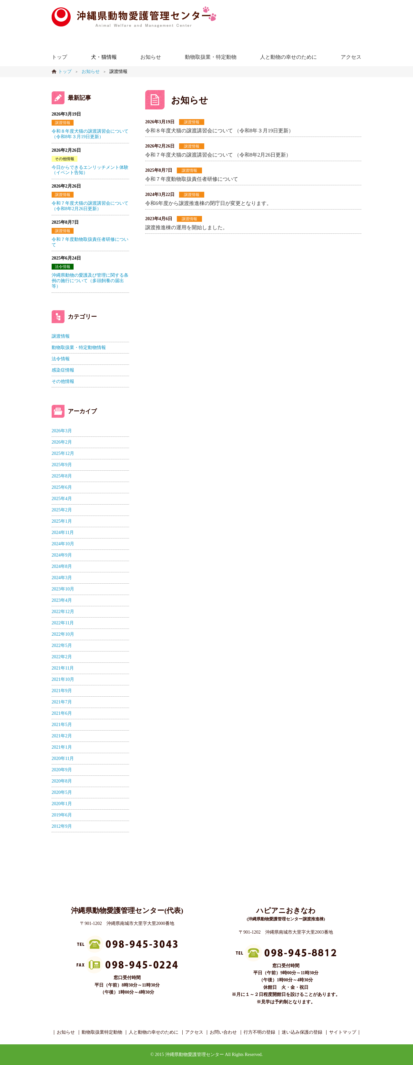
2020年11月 (63, 758)
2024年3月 (62, 577)
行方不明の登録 (259, 1032)
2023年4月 (62, 600)
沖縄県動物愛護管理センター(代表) (127, 910)
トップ (59, 57)
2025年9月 (62, 464)
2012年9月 (62, 826)
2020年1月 (62, 803)
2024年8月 (62, 566)
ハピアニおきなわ (286, 910)
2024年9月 (62, 555)
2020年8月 (62, 781)
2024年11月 (63, 532)
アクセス (351, 57)
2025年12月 (63, 453)
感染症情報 (63, 370)
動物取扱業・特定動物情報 (79, 347)
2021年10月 (63, 679)
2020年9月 (62, 769)
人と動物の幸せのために (288, 57)
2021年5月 (62, 724)
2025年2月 (62, 509)
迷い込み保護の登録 (302, 1032)
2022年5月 (62, 645)
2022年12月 (63, 611)
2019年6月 (62, 815)
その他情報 (64, 159)
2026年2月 (62, 442)
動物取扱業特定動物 (102, 1032)
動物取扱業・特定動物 (211, 57)
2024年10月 (63, 543)
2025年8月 (62, 476)
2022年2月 (62, 656)
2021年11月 (63, 668)
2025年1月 (62, 521)
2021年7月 (62, 702)
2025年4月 (62, 498)
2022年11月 (63, 622)
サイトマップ (342, 1032)
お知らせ (150, 57)
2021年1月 (62, 747)
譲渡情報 (191, 122)
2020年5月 (62, 792)
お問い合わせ (223, 1032)
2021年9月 (62, 690)
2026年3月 (62, 430)
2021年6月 (62, 713)
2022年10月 (63, 634)
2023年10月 (63, 589)
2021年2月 (62, 735)
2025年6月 (62, 487)
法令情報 (62, 266)
